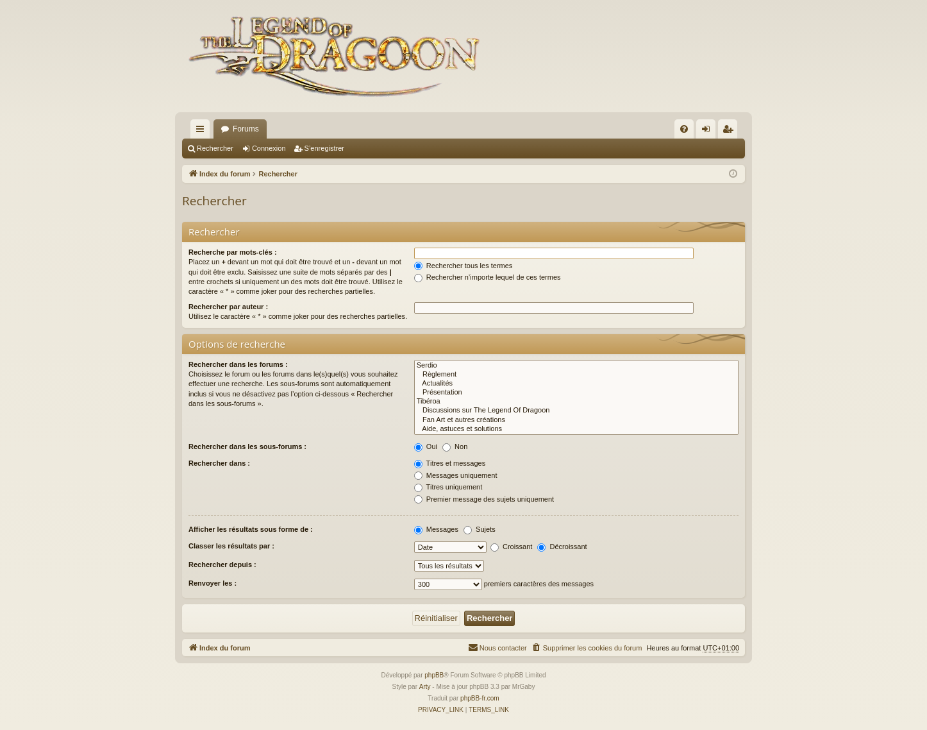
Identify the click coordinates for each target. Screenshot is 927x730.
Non (454, 446)
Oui (425, 446)
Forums (246, 128)
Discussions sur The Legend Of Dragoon (576, 410)
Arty (425, 686)
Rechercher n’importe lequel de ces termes (487, 277)
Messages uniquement (455, 475)
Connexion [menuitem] (708, 131)
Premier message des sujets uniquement (484, 499)
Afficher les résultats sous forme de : (250, 529)
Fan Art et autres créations (576, 420)
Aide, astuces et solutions (576, 429)
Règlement (576, 374)
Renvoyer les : (212, 583)
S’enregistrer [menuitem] (730, 131)
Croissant (511, 546)
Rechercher (215, 148)
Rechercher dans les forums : (238, 364)
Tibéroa (576, 401)
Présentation (576, 392)
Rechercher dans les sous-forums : (247, 446)
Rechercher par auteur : (228, 306)
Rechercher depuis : (222, 564)
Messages (436, 529)
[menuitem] (684, 129)
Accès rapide (203, 131)
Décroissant (562, 546)
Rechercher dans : (219, 463)
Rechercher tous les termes (463, 265)
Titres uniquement (448, 487)
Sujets (480, 529)
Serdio (576, 365)
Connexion (269, 148)
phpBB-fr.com (479, 698)
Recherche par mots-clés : (232, 252)
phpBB (434, 675)
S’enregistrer (324, 148)
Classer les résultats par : (231, 546)
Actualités (576, 383)
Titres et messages (449, 463)
